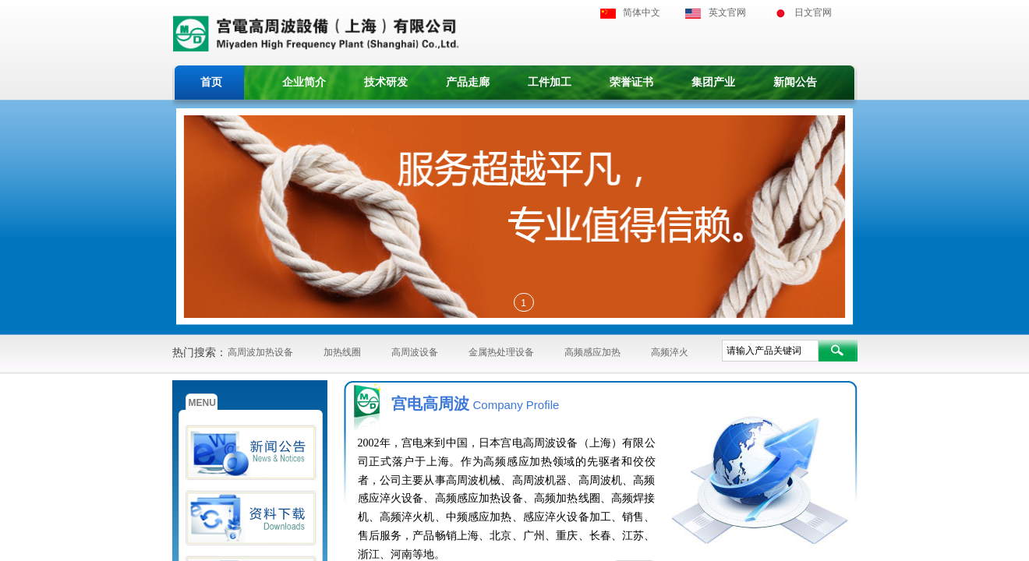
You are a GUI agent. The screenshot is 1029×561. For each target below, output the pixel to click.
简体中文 (641, 12)
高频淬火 (669, 352)
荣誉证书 (631, 82)
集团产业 (713, 82)
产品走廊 (468, 82)
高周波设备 (414, 352)
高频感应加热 (592, 352)
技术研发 (386, 82)
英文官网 (727, 12)
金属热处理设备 (501, 352)
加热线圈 (342, 352)
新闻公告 (795, 82)
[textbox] (770, 351)
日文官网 (813, 12)
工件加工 (549, 82)
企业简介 (304, 82)
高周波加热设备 (260, 352)
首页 (211, 82)
